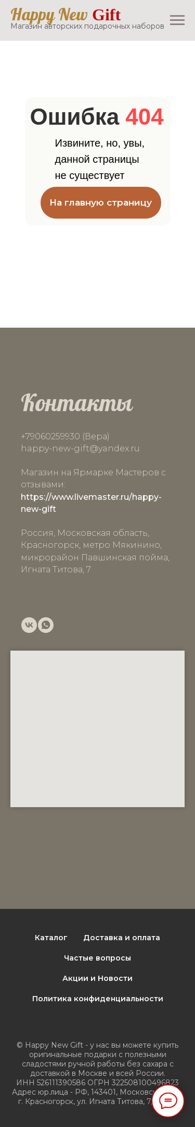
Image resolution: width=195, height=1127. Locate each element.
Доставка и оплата (121, 937)
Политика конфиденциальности (97, 998)
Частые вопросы (97, 958)
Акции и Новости (97, 978)
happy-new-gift (55, 448)
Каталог (51, 937)
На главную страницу (100, 202)
